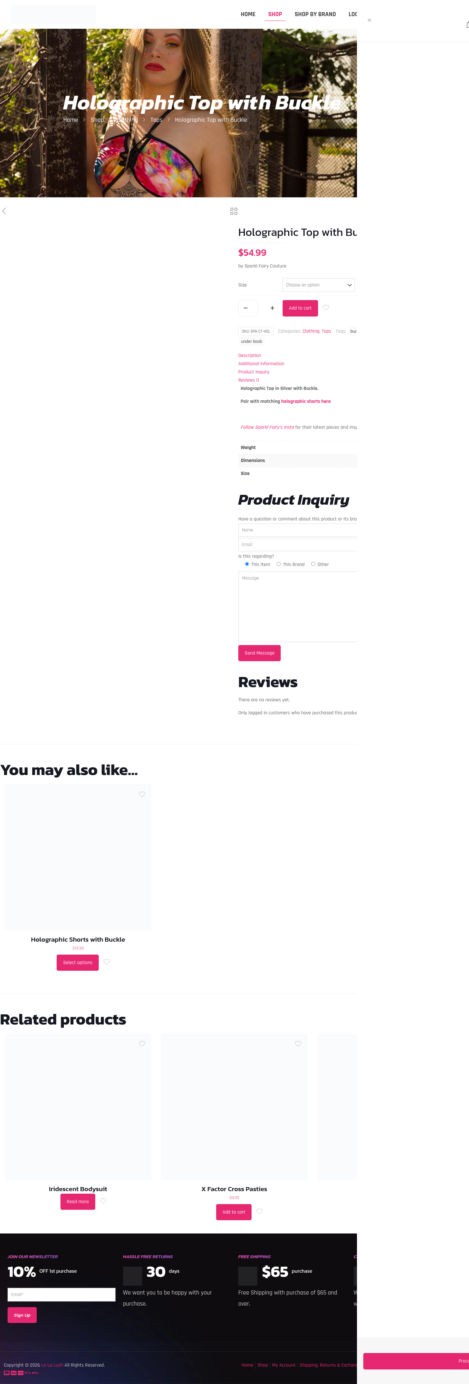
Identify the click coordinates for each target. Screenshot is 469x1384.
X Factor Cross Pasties (234, 1189)
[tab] (351, 356)
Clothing (127, 120)
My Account (284, 1365)
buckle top (378, 331)
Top (455, 331)
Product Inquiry (253, 372)
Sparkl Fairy (434, 331)
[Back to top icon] (438, 1371)
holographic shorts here (306, 401)
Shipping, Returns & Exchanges (331, 1365)
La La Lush (51, 1365)
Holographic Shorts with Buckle (78, 939)
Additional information (261, 363)
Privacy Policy (425, 1365)
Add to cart (300, 308)
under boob (251, 341)
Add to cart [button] (233, 1212)
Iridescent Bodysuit (78, 1189)
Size (242, 285)
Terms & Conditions (387, 1365)
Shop (97, 120)
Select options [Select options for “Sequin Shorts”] (390, 1212)
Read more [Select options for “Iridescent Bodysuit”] (78, 1201)
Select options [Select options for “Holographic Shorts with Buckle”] (77, 962)
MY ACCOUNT (445, 14)
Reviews (248, 380)
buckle (356, 331)
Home (70, 120)
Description (249, 355)
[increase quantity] (272, 308)
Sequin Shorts (390, 1189)
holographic (405, 331)
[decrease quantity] (245, 308)
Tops (156, 120)
